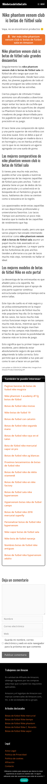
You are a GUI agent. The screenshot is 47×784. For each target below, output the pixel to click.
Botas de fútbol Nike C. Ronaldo (20, 727)
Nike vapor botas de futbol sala (21, 531)
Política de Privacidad (16, 754)
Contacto (9, 766)
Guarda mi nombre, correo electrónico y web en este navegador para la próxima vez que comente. (24, 643)
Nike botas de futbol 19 (17, 412)
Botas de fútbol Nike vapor (18, 731)
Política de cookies (14, 758)
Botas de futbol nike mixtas (19, 405)
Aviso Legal (10, 750)
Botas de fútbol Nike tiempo (19, 719)
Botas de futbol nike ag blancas (21, 455)
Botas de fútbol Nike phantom (20, 723)
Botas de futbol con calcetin (19, 419)
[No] (44, 776)
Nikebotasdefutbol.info (15, 4)
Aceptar (24, 780)
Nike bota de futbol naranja (19, 538)
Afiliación (9, 762)
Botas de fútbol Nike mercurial (20, 715)
